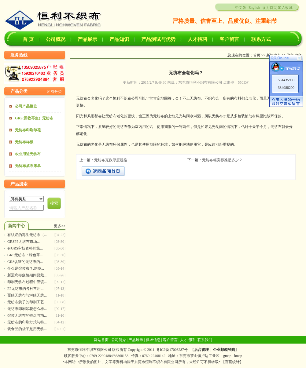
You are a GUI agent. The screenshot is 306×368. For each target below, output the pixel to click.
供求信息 (153, 340)
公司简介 (118, 340)
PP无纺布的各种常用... (25, 288)
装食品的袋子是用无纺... (27, 329)
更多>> (59, 226)
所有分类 (54, 91)
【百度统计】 (232, 362)
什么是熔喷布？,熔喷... (25, 268)
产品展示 (87, 39)
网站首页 (101, 340)
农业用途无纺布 (28, 154)
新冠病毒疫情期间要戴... (27, 275)
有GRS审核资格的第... (25, 248)
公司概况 (55, 39)
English (254, 7)
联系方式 (261, 39)
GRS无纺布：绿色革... (25, 255)
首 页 (28, 39)
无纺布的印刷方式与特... (27, 322)
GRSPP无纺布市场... (23, 241)
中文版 (240, 7)
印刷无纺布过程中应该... (27, 282)
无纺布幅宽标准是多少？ (222, 160)
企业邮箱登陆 (224, 350)
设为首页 (269, 7)
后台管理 (201, 350)
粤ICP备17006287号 (172, 350)
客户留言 (229, 39)
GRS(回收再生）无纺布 (34, 118)
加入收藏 (285, 7)
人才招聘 (197, 39)
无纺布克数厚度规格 (110, 160)
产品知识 (119, 39)
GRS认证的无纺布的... (25, 262)
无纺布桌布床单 (28, 166)
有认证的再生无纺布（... (27, 235)
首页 (256, 55)
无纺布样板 (24, 142)
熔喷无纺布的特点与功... (27, 315)
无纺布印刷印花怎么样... (27, 309)
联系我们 (204, 340)
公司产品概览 (26, 106)
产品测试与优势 (158, 39)
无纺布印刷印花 (28, 130)
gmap (227, 356)
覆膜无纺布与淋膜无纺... (27, 295)
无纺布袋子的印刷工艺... (27, 302)
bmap (238, 356)
